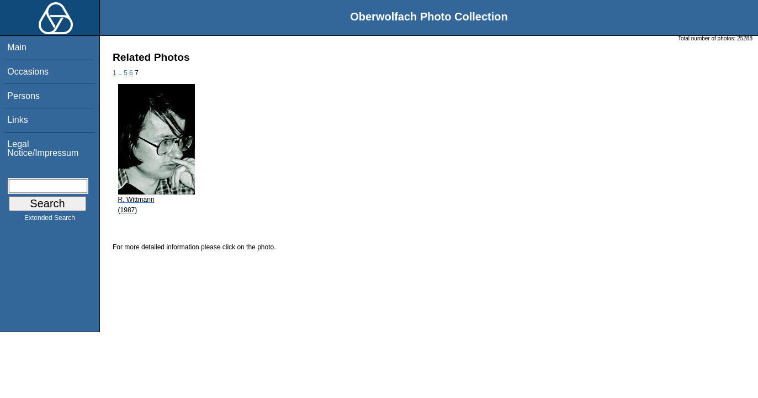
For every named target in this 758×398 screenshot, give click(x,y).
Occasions (28, 71)
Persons (23, 96)
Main (16, 47)
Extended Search (49, 220)
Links (17, 119)
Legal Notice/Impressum (42, 148)
